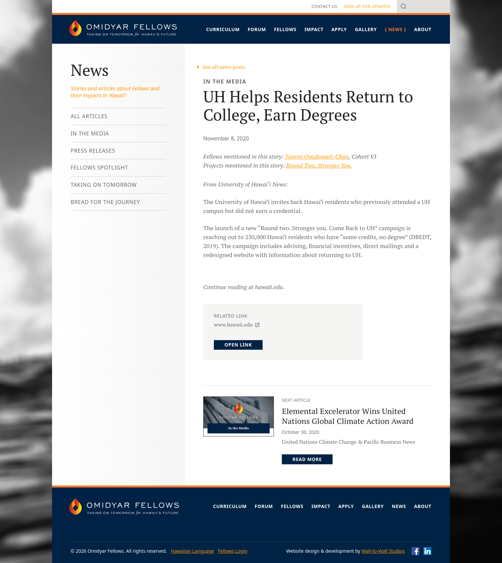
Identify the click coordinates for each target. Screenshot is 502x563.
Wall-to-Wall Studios (383, 551)
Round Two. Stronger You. (319, 165)
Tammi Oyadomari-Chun (316, 156)
